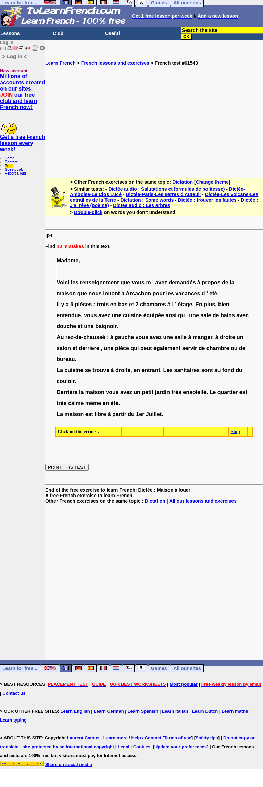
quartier (227, 392)
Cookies (142, 746)
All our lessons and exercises (203, 501)
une (116, 315)
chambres (153, 304)
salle (180, 337)
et (131, 304)
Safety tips (207, 737)
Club (58, 33)
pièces (83, 304)
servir (189, 348)
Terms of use (177, 737)
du (239, 370)
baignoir (105, 326)
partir (119, 414)
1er (140, 414)
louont (111, 293)
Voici (63, 282)
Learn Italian (175, 711)
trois (103, 304)
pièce (122, 348)
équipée (153, 315)
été (213, 293)
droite (227, 337)
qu (181, 315)
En (198, 304)
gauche (124, 337)
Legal (123, 746)
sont (207, 370)
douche (66, 326)
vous (138, 282)
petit (147, 392)
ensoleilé (194, 392)
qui (134, 348)
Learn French (60, 63)
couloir (65, 381)
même (93, 403)
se (88, 370)
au (217, 370)
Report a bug (15, 173)
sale (205, 315)
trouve (100, 370)
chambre (217, 348)
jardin (162, 392)
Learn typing (13, 720)
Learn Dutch (205, 711)
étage (185, 304)
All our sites (187, 668)
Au (60, 337)
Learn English (75, 711)
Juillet (154, 414)
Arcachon (138, 293)
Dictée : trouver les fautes (207, 200)
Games (159, 668)
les (74, 282)
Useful (112, 33)
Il (58, 304)
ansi (171, 315)
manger (202, 337)
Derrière (67, 392)
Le (213, 392)
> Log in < (14, 56)
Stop (235, 431)
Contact (11, 162)
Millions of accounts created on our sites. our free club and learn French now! (22, 91)
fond (228, 370)
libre (100, 414)
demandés (182, 282)
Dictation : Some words (147, 200)
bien (223, 304)
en (113, 304)
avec (242, 315)
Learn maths (235, 711)
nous (95, 293)
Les (168, 370)
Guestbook (14, 169)
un (240, 337)
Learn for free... (19, 668)
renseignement (99, 282)
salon (64, 348)
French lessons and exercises (115, 63)
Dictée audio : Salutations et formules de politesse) (166, 189)
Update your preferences (180, 746)
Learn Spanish (142, 711)
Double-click (88, 212)
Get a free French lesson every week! (22, 143)
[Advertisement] (154, 114)
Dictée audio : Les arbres (141, 205)
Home (9, 158)
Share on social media (68, 764)
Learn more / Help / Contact (132, 737)
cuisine (132, 315)
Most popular (184, 684)
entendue (69, 315)
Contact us (13, 693)
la (232, 282)
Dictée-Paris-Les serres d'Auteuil (163, 194)
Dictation (182, 182)
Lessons (10, 33)
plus (209, 304)
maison (66, 293)
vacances (187, 293)
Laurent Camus (83, 737)
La (60, 370)
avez (161, 282)
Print (9, 166)
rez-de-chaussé (85, 337)
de (225, 282)
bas (123, 304)
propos (211, 282)
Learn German (108, 711)
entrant (150, 370)
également (166, 348)
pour (159, 293)
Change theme (212, 182)
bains (228, 315)
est (243, 392)
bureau (66, 359)
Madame (67, 260)
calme (76, 403)
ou (234, 348)
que (125, 282)
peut (146, 348)
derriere (89, 348)
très (176, 392)
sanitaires (187, 370)
